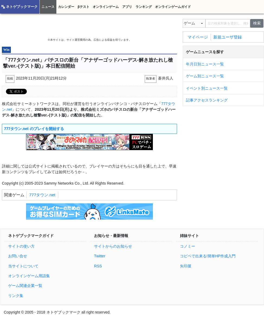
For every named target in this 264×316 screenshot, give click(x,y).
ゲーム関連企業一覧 (25, 285)
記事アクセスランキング (207, 100)
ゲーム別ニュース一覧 (205, 76)
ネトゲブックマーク (22, 7)
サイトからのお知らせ (113, 246)
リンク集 (15, 295)
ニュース (47, 7)
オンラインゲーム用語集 (29, 276)
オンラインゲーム (106, 7)
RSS (98, 266)
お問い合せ (17, 256)
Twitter (99, 256)
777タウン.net (42, 194)
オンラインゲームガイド (173, 7)
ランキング (144, 7)
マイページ (198, 36)
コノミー (187, 246)
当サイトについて (23, 266)
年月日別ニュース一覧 (205, 64)
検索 (257, 23)
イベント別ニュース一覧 (207, 88)
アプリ (127, 7)
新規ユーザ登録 (227, 36)
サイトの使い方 (21, 246)
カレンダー (66, 7)
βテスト (83, 7)
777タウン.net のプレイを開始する (34, 129)
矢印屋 (185, 266)
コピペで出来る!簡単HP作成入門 (208, 256)
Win (6, 50)
